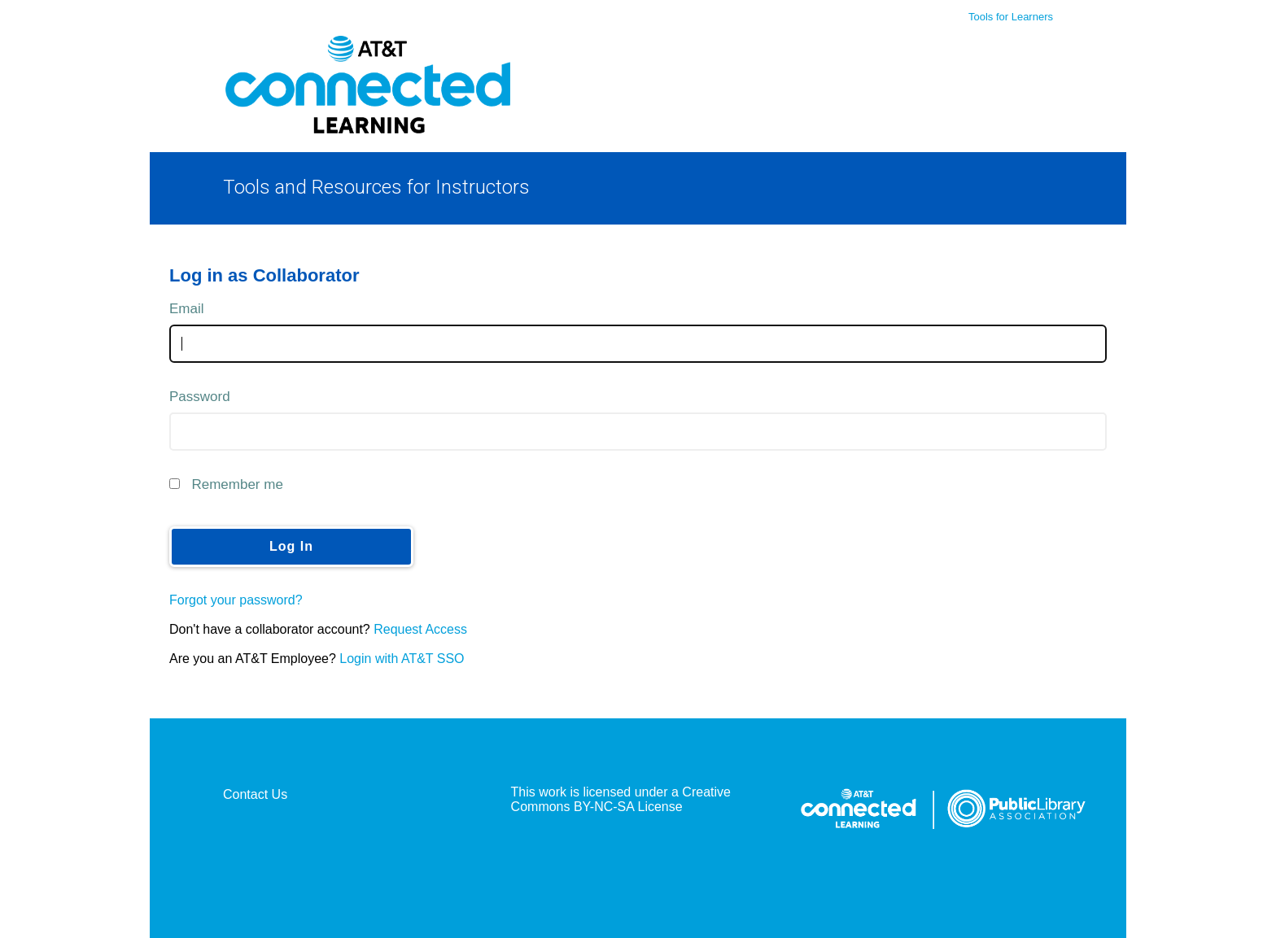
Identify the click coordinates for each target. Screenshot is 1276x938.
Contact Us (255, 794)
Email (186, 308)
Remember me (236, 484)
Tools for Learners (1010, 17)
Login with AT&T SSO (401, 658)
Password (199, 396)
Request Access (420, 629)
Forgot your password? (236, 600)
